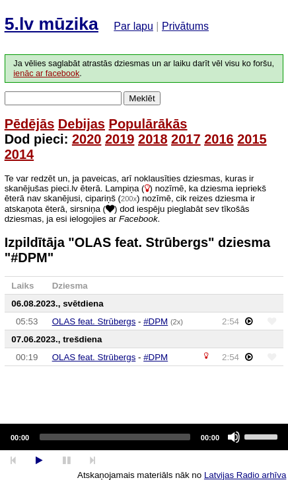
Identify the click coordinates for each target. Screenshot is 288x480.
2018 (153, 139)
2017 (186, 139)
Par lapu (133, 26)
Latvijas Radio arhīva (245, 475)
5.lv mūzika (51, 24)
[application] (144, 437)
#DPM (155, 321)
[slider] (115, 437)
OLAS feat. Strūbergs (94, 321)
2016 (219, 139)
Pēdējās (30, 124)
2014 (19, 154)
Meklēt (142, 98)
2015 (252, 139)
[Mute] (233, 437)
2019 (120, 139)
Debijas (81, 124)
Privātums (185, 26)
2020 (87, 139)
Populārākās (148, 124)
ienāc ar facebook (46, 73)
